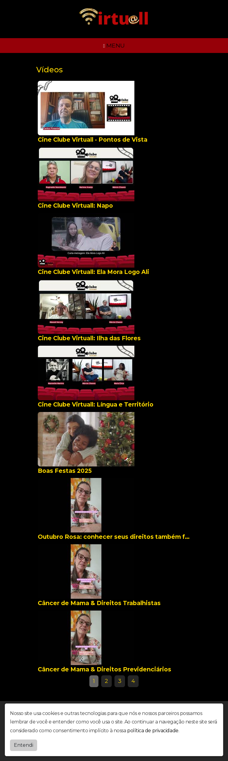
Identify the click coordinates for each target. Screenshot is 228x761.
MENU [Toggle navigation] (114, 45)
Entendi (23, 745)
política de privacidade (152, 730)
